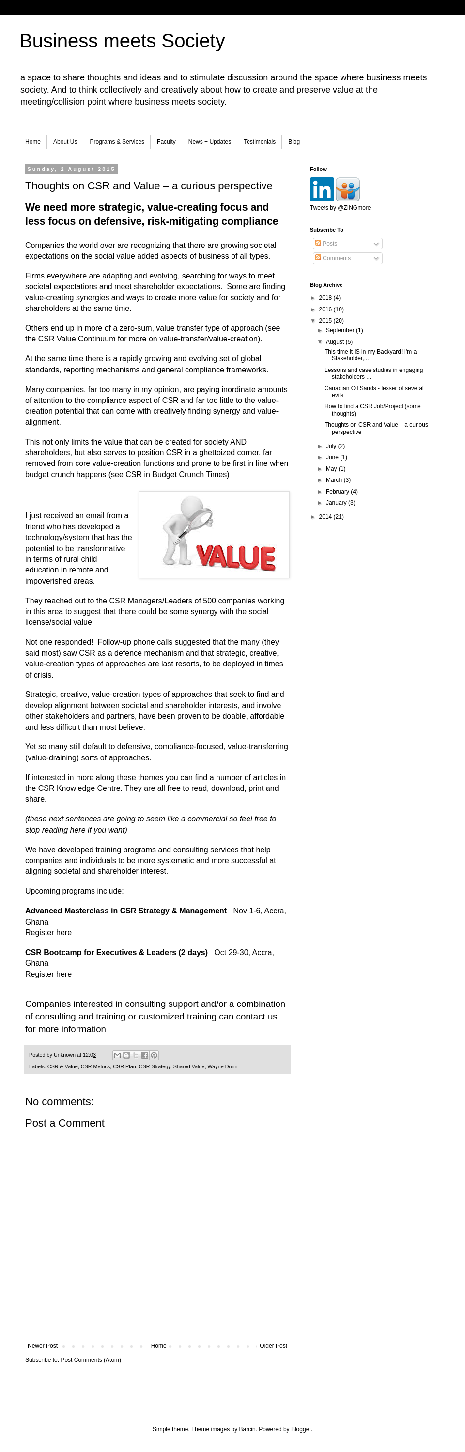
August (336, 342)
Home (33, 142)
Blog (294, 142)
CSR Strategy (154, 1066)
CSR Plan (124, 1066)
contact (250, 1016)
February (338, 491)
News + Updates (209, 142)
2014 (326, 516)
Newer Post (43, 1346)
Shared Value (189, 1066)
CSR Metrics (95, 1066)
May (332, 468)
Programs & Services (117, 142)
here (64, 932)
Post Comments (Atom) (91, 1360)
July (332, 446)
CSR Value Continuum (77, 339)
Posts (326, 243)
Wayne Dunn (222, 1066)
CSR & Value (62, 1066)
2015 (326, 320)
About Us (65, 142)
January (337, 502)
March (335, 480)
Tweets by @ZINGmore (340, 207)
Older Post (273, 1346)
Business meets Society (122, 40)
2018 (326, 297)
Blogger (301, 1429)
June (333, 457)
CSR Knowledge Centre (79, 788)
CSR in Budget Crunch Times (176, 474)
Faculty (166, 142)
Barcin (247, 1429)
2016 (326, 309)
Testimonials (260, 142)
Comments (333, 258)
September (341, 330)
